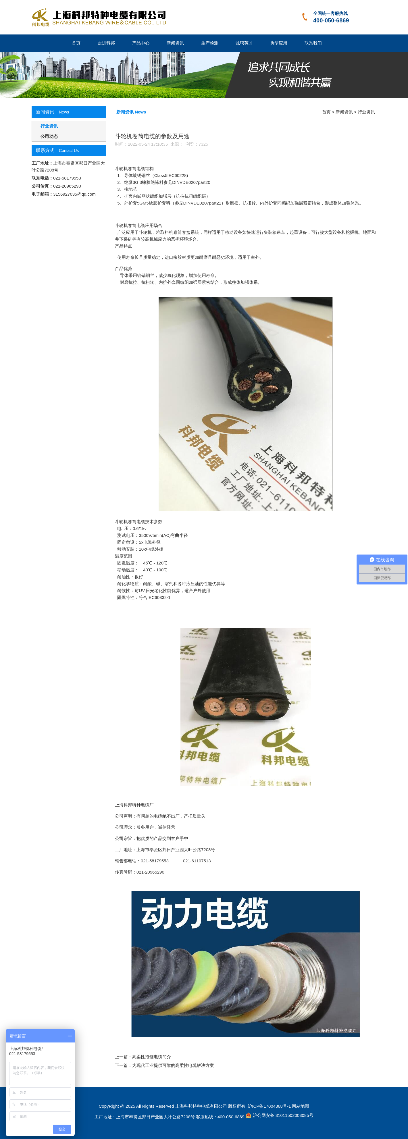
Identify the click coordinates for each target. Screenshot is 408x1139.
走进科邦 (106, 43)
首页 (76, 43)
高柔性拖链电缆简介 (151, 1056)
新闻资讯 (175, 43)
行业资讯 (49, 126)
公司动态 (49, 136)
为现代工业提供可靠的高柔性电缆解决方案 (173, 1065)
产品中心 (140, 43)
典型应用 (278, 43)
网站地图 (300, 1106)
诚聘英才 (244, 43)
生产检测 (209, 43)
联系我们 (313, 43)
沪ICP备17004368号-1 (269, 1106)
